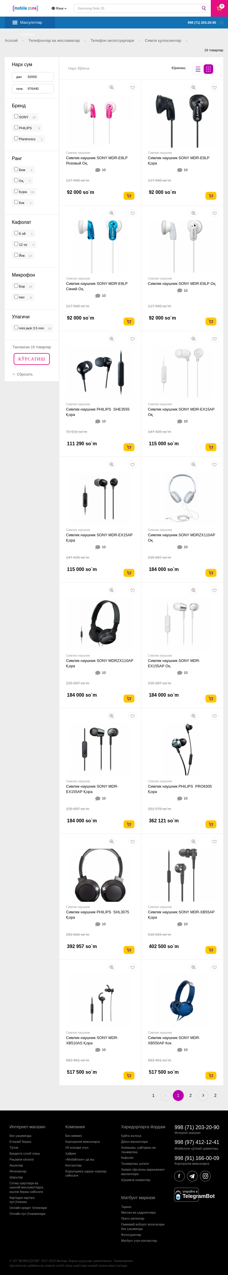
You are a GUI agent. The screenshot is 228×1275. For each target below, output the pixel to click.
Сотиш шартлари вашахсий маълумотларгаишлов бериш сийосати (26, 1187)
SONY (23, 117)
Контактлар (73, 1165)
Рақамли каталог (22, 1159)
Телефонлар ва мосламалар (54, 40)
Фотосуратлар (131, 1234)
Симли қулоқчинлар (163, 40)
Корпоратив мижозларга (82, 1141)
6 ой (22, 233)
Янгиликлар (18, 1171)
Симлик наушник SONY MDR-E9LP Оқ (182, 283)
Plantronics (27, 139)
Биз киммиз (73, 1135)
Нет (21, 297)
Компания (75, 1126)
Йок (21, 255)
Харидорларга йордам (143, 1126)
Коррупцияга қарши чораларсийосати (86, 1173)
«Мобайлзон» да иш (79, 1159)
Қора (22, 192)
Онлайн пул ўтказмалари (27, 1213)
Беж (21, 170)
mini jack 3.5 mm (31, 328)
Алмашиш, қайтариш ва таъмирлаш (138, 1149)
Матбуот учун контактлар (139, 1240)
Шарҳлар (16, 1177)
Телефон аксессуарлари (113, 40)
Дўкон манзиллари (134, 1141)
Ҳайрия (70, 1153)
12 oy (22, 244)
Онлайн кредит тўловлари (28, 1207)
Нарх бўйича (78, 68)
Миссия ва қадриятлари (138, 1212)
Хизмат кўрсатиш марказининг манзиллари (143, 1171)
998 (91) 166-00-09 (197, 1158)
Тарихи (126, 1207)
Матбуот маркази (138, 1197)
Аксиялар (16, 1165)
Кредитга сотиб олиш (25, 1153)
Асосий (12, 40)
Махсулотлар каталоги (31, 24)
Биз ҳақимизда (20, 1135)
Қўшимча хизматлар (135, 1180)
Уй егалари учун (76, 1147)
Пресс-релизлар (132, 1218)
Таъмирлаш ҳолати (135, 1163)
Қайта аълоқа (131, 1135)
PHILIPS (26, 128)
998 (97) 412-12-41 (197, 1142)
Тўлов (14, 1147)
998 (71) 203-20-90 (197, 1127)
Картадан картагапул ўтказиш (22, 1200)
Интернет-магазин (27, 1126)
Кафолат (127, 1157)
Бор (21, 286)
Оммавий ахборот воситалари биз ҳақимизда (142, 1226)
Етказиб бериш (20, 1141)
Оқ (20, 181)
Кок (21, 203)
